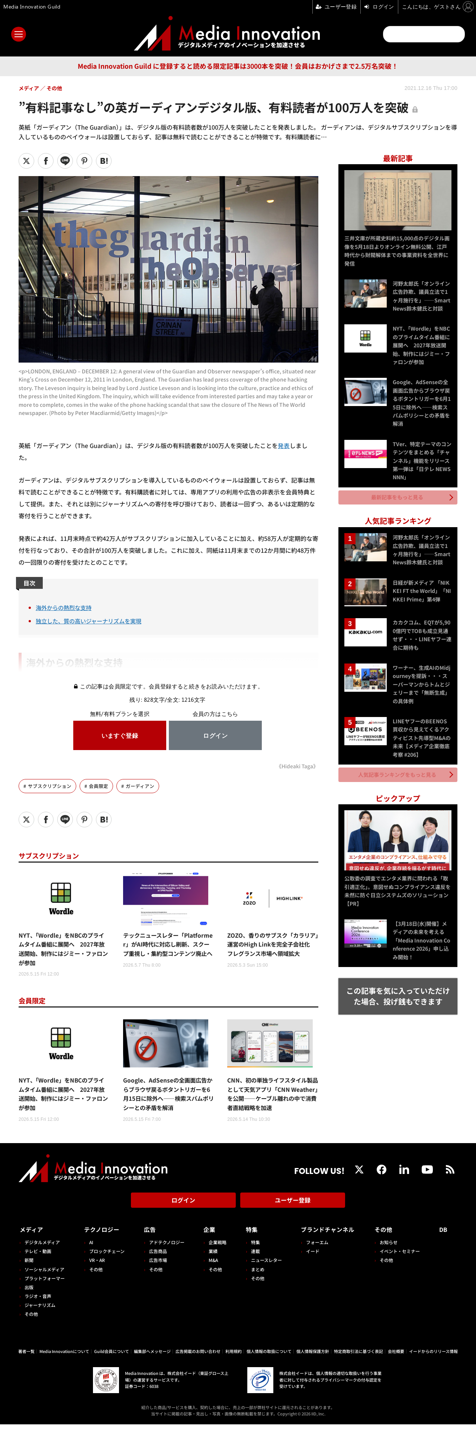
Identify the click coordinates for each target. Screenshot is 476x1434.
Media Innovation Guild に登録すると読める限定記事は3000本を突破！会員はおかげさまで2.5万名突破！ (238, 66)
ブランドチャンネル (327, 1239)
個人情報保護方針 (312, 1360)
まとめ (255, 1278)
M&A (211, 1269)
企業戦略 (216, 1252)
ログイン (183, 1211)
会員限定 (98, 785)
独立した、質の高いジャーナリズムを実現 (92, 620)
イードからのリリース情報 (433, 1360)
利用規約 (233, 1360)
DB (443, 1239)
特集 (249, 1239)
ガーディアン (140, 785)
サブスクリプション (49, 785)
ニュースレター (263, 1269)
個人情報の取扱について (269, 1360)
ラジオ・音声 (38, 1305)
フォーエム (314, 1252)
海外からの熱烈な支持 (65, 607)
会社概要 (396, 1360)
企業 (207, 1239)
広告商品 (156, 1261)
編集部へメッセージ (152, 1360)
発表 (284, 445)
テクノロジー (102, 1239)
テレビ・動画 (38, 1261)
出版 (29, 1297)
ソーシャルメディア (44, 1278)
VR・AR (96, 1269)
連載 (252, 1261)
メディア (32, 1239)
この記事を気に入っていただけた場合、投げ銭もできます (398, 990)
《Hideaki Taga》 (297, 766)
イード (309, 1261)
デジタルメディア (42, 1252)
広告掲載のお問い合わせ (198, 1360)
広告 (148, 1239)
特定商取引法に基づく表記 (358, 1360)
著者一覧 (26, 1360)
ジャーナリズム (40, 1314)
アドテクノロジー (165, 1252)
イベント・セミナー (401, 1261)
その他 (31, 1323)
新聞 (29, 1269)
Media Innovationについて (64, 1360)
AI (91, 1252)
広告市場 (156, 1269)
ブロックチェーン (106, 1261)
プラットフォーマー (45, 1287)
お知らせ (390, 1252)
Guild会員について (111, 1360)
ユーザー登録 (293, 1211)
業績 (211, 1261)
